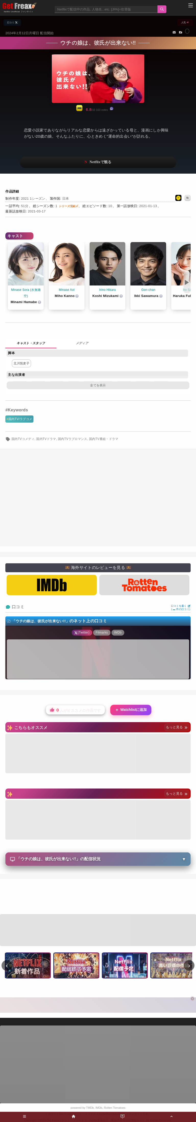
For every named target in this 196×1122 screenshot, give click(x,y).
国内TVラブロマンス (72, 439)
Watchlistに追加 (131, 710)
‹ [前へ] (7, 965)
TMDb (90, 1107)
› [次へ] (189, 965)
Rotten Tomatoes (114, 1107)
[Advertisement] (98, 897)
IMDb (98, 1107)
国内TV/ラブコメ (20, 419)
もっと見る (177, 727)
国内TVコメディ (22, 439)
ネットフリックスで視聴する (98, 162)
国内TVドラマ (46, 439)
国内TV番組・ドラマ (103, 439)
